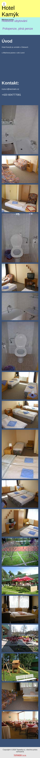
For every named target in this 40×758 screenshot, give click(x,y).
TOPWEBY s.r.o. (20, 755)
